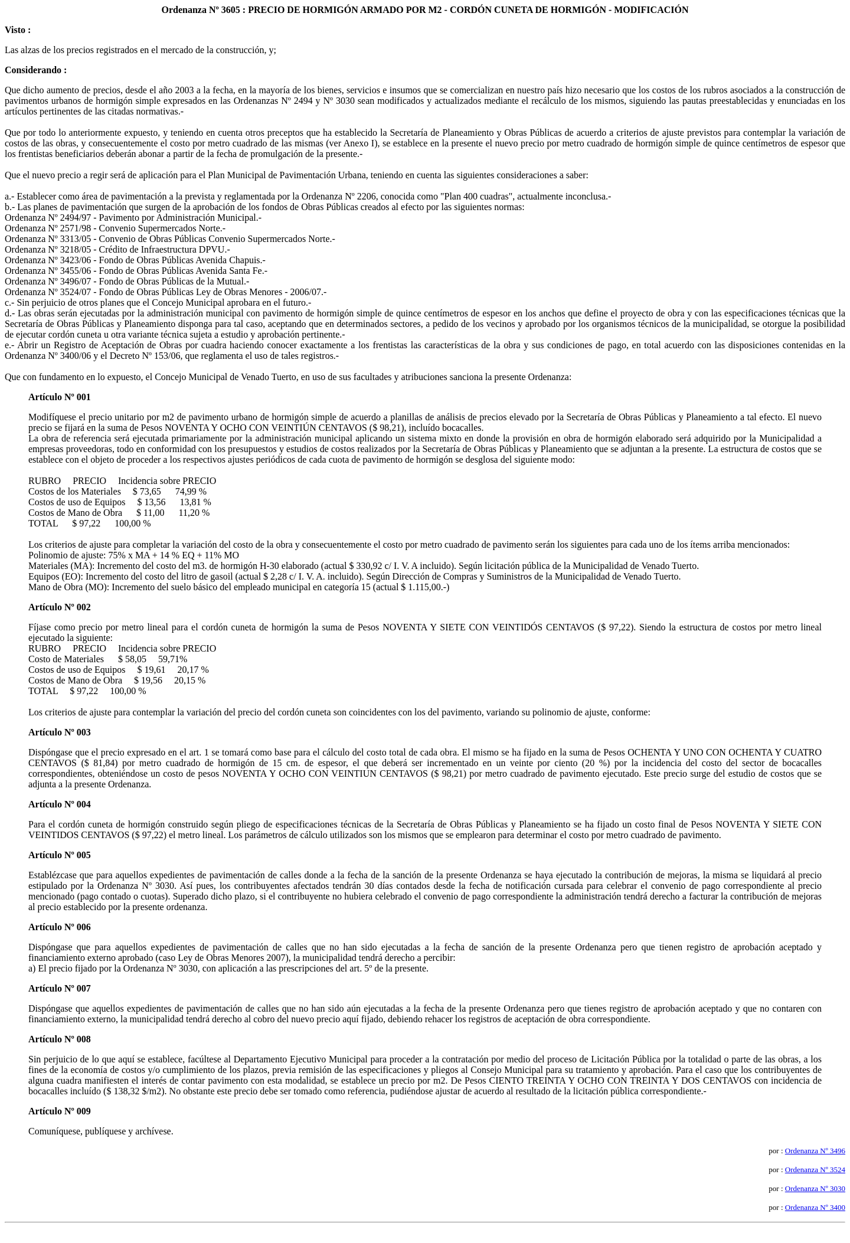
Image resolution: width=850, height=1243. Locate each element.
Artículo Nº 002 (59, 607)
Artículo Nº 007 (59, 988)
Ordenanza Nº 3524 (815, 1169)
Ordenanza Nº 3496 (815, 1150)
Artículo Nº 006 (59, 927)
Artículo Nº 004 (59, 804)
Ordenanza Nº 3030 (815, 1188)
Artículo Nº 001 (59, 397)
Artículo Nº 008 (59, 1039)
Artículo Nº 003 (59, 732)
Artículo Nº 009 (59, 1111)
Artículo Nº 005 (59, 855)
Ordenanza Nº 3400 (815, 1207)
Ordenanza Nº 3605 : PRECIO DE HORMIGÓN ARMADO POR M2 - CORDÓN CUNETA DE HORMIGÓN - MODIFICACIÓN (425, 10)
